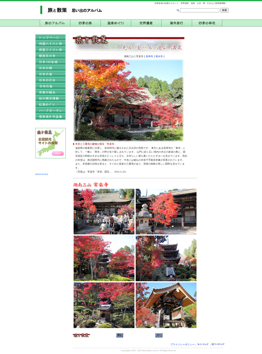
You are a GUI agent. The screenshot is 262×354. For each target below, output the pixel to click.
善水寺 (159, 56)
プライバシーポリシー (182, 344)
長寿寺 (149, 56)
